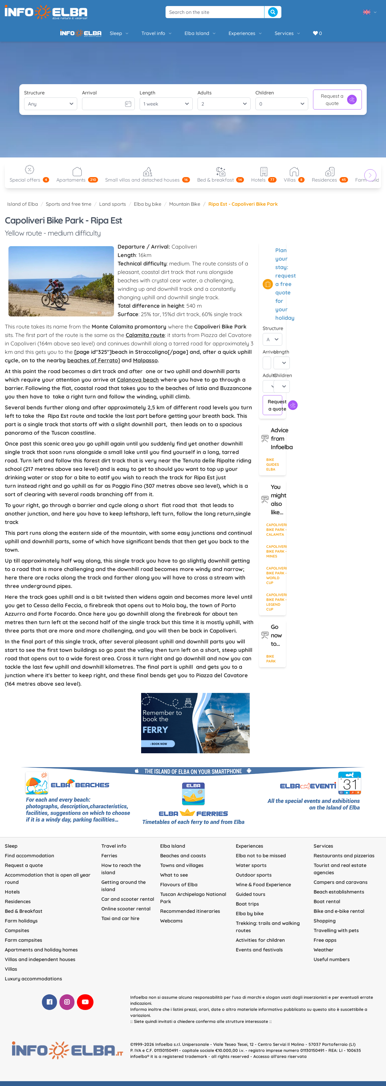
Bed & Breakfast (24, 916)
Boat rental (327, 906)
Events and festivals (259, 954)
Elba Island (180, 36)
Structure (34, 97)
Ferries (109, 860)
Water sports (251, 870)
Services (267, 36)
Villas (11, 974)
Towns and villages (182, 870)
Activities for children (260, 945)
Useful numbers (332, 964)
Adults (205, 97)
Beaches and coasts (183, 860)
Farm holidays (21, 925)
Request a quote (339, 104)
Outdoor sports (254, 880)
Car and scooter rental (127, 904)
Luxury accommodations (33, 983)
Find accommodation (29, 860)
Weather (324, 954)
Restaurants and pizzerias (344, 860)
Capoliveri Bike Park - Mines (276, 556)
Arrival (89, 97)
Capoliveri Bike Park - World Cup (276, 580)
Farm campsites (23, 945)
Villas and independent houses (40, 964)
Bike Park (271, 663)
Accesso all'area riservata (280, 1061)
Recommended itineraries (190, 916)
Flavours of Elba (179, 889)
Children (264, 97)
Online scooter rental (125, 913)
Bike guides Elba (272, 469)
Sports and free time (68, 209)
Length (147, 97)
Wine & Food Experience (263, 889)
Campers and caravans (341, 887)
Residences (18, 906)
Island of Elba (22, 209)
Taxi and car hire (120, 923)
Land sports (112, 209)
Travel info (136, 36)
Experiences (225, 36)
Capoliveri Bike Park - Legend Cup (276, 606)
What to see (174, 880)
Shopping (325, 925)
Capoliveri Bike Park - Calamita (276, 534)
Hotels (12, 897)
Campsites (17, 935)
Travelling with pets (336, 935)
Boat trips (247, 909)
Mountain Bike (184, 209)
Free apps (325, 945)
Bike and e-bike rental (339, 916)
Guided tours (250, 899)
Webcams (171, 925)
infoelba (138, 1061)
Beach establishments (339, 897)
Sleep (99, 36)
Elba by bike (147, 209)
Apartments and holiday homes (41, 954)
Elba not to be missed (261, 860)
